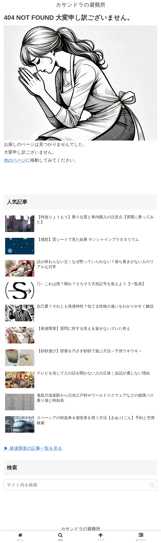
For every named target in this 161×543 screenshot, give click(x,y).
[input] (80, 485)
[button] (152, 485)
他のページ (15, 160)
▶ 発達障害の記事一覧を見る (33, 448)
